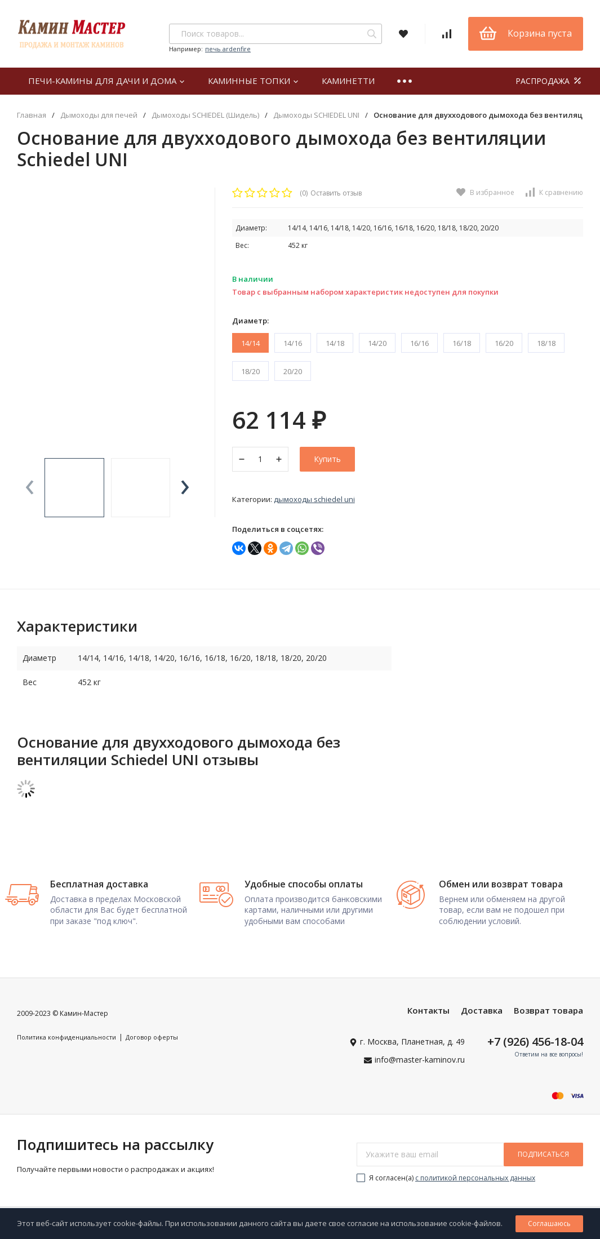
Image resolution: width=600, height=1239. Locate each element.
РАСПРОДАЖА (549, 81)
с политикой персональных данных (475, 1181)
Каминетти (348, 80)
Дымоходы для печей (98, 115)
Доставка (482, 1013)
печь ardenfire (228, 49)
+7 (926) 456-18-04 (535, 1045)
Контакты (428, 1013)
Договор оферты (152, 1040)
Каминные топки (253, 80)
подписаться (543, 1157)
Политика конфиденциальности (66, 1040)
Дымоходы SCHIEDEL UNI (316, 115)
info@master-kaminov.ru (420, 1063)
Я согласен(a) (446, 1181)
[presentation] (30, 488)
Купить (327, 459)
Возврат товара (548, 1013)
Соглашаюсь (549, 1223)
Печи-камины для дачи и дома (106, 80)
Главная (31, 115)
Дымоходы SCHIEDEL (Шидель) (205, 115)
